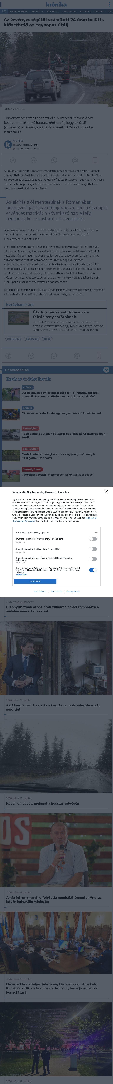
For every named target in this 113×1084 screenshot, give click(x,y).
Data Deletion (40, 591)
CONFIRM (35, 581)
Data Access (56, 591)
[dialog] (56, 542)
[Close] (107, 492)
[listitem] (56, 532)
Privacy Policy (73, 591)
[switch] (93, 539)
